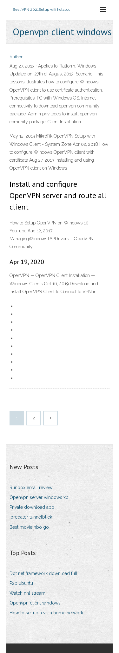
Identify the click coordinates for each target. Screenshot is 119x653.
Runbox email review (31, 487)
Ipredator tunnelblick (31, 517)
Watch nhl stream (27, 593)
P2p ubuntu (21, 583)
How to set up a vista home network (46, 612)
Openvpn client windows (35, 602)
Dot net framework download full (43, 573)
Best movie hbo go (29, 527)
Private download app (32, 507)
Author (16, 57)
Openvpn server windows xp (39, 497)
